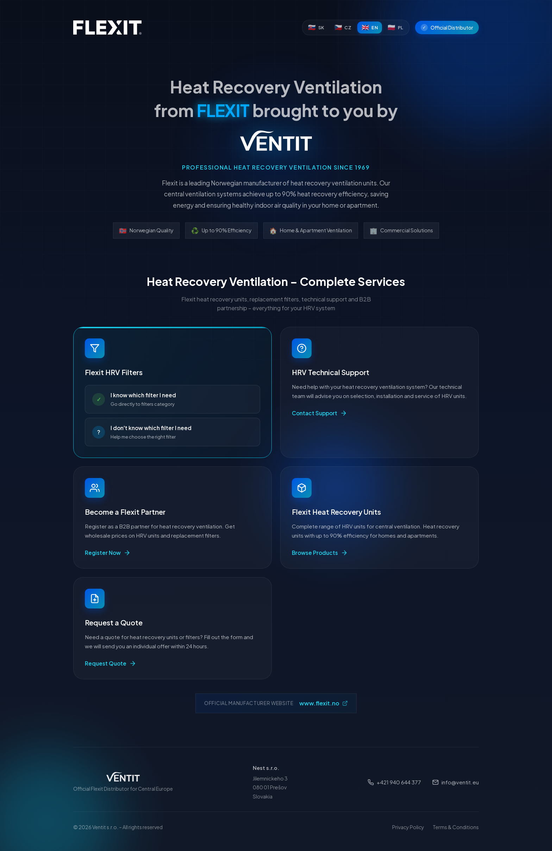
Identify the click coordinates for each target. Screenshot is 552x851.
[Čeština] (343, 27)
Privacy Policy (408, 827)
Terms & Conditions (456, 827)
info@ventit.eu (455, 782)
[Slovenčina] (316, 27)
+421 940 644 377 (394, 782)
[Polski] (395, 27)
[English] (369, 27)
